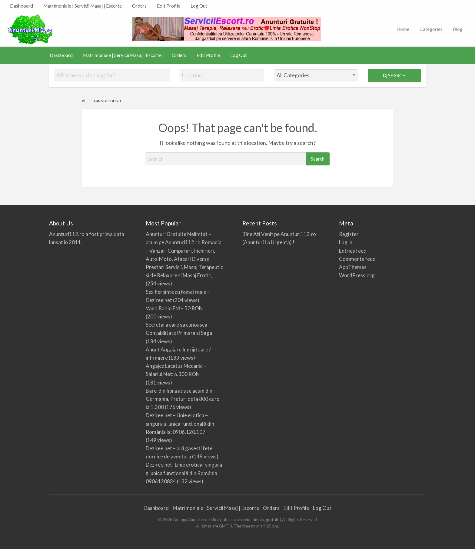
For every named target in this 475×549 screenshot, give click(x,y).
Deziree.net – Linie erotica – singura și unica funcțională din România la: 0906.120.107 (180, 423)
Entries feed (353, 251)
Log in (345, 242)
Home (403, 29)
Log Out (199, 5)
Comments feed (357, 259)
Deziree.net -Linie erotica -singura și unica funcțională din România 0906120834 (184, 472)
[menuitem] (21, 6)
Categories (431, 29)
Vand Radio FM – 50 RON (174, 308)
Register (349, 234)
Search (394, 75)
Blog (458, 29)
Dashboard (21, 5)
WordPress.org (357, 275)
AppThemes (353, 267)
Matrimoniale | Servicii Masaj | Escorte (82, 5)
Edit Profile (168, 5)
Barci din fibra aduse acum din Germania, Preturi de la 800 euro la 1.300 (183, 399)
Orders (139, 5)
